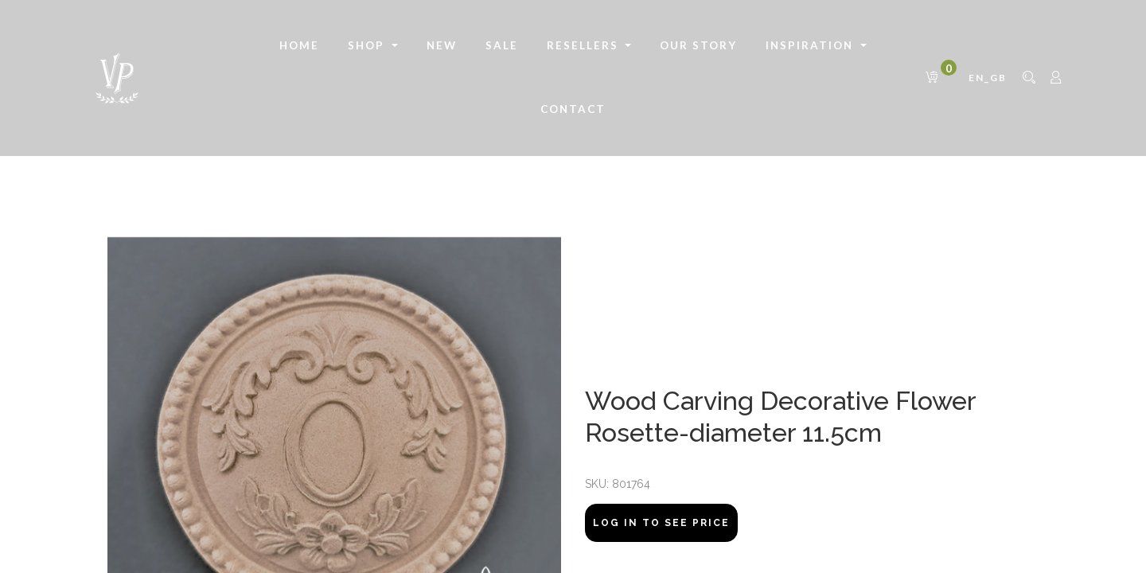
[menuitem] (299, 46)
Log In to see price (661, 522)
